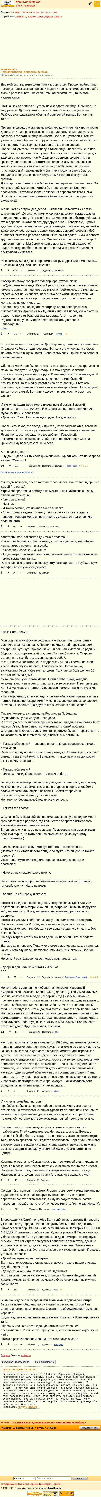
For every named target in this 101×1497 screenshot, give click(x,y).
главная (6, 1428)
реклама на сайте (9, 1484)
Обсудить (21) (33, 334)
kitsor (56, 1091)
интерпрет (58, 1344)
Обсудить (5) (33, 1091)
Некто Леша (71, 466)
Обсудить (31, 526)
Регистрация (29, 6)
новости (56, 1484)
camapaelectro (59, 1209)
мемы (36, 12)
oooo (56, 1290)
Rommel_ (59, 334)
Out (56, 1032)
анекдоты (16, 12)
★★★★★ (83, 466)
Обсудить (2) (33, 1290)
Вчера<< (5, 1355)
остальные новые (21, 1422)
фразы (44, 12)
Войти (19, 6)
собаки (4, 328)
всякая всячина (63, 1422)
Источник (59, 271)
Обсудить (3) (35, 1032)
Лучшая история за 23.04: (20, 1369)
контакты (23, 1484)
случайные (79, 1422)
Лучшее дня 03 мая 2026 (28, 2)
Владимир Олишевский (76, 977)
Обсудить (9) (33, 1180)
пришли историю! (89, 1428)
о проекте (34, 1484)
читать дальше (29, 1407)
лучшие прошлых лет (43, 1422)
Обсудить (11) (33, 977)
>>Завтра (26, 1355)
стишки (53, 12)
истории (27, 12)
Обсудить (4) (35, 466)
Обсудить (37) (33, 271)
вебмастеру (45, 1484)
